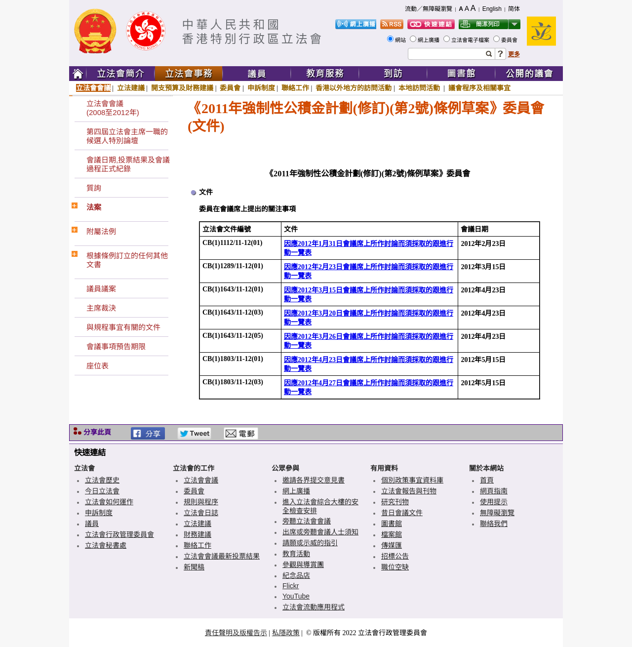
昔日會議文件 (402, 513)
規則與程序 (201, 502)
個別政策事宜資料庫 (412, 480)
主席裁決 (101, 308)
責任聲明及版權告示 (236, 633)
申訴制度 (261, 88)
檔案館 (391, 534)
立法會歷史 (102, 480)
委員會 (510, 40)
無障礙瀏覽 (497, 513)
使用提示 (494, 502)
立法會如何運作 (109, 502)
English (492, 8)
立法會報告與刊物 (408, 491)
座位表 (97, 366)
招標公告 (395, 556)
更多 (514, 54)
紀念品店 (296, 575)
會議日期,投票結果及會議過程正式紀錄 (128, 164)
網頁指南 (494, 491)
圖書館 (391, 523)
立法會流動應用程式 (313, 607)
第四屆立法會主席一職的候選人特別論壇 (127, 136)
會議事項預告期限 (116, 346)
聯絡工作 (295, 88)
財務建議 (197, 534)
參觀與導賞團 (303, 564)
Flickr (290, 586)
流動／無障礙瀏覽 (428, 8)
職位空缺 (395, 567)
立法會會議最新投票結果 (222, 556)
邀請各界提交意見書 (313, 480)
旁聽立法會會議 (306, 521)
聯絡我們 (494, 523)
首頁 (487, 480)
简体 (514, 8)
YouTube (296, 596)
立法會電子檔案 (471, 40)
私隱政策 (286, 633)
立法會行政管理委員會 (119, 534)
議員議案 (101, 288)
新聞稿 (194, 567)
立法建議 (131, 88)
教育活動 (296, 554)
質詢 (93, 188)
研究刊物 (395, 502)
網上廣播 (429, 40)
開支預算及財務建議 (182, 88)
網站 (401, 40)
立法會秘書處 (105, 545)
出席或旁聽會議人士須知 (320, 532)
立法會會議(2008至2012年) (112, 108)
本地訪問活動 (420, 88)
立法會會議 (93, 88)
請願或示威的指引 (310, 543)
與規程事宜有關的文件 (123, 327)
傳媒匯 (391, 545)
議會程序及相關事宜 (479, 88)
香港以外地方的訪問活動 (354, 88)
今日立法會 (102, 491)
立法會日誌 (201, 513)
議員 (92, 523)
